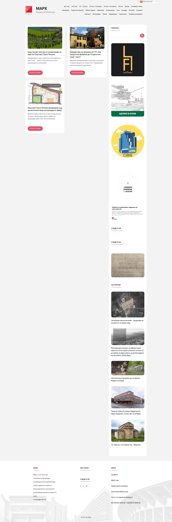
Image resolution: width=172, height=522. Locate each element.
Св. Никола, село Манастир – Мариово (126, 445)
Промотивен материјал (119, 486)
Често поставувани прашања (122, 497)
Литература (65, 10)
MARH (83, 517)
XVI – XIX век (83, 6)
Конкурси (139, 10)
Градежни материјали (135, 14)
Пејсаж (57, 29)
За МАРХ (114, 475)
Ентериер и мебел (136, 6)
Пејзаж (105, 14)
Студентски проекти (77, 10)
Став (118, 10)
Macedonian (146, 1)
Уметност (88, 14)
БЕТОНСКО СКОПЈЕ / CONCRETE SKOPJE (125, 503)
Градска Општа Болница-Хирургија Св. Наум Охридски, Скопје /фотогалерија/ (126, 412)
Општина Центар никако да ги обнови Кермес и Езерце (125, 379)
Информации (113, 14)
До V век (66, 6)
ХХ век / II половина (110, 6)
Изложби (131, 10)
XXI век (120, 6)
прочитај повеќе (35, 72)
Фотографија (97, 14)
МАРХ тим (115, 480)
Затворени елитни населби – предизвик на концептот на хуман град (127, 322)
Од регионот (123, 14)
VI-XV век (74, 6)
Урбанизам (100, 10)
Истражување (110, 10)
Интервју (124, 10)
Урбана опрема (90, 10)
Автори (127, 6)
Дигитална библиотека (119, 492)
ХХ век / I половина (95, 6)
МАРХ (41, 8)
